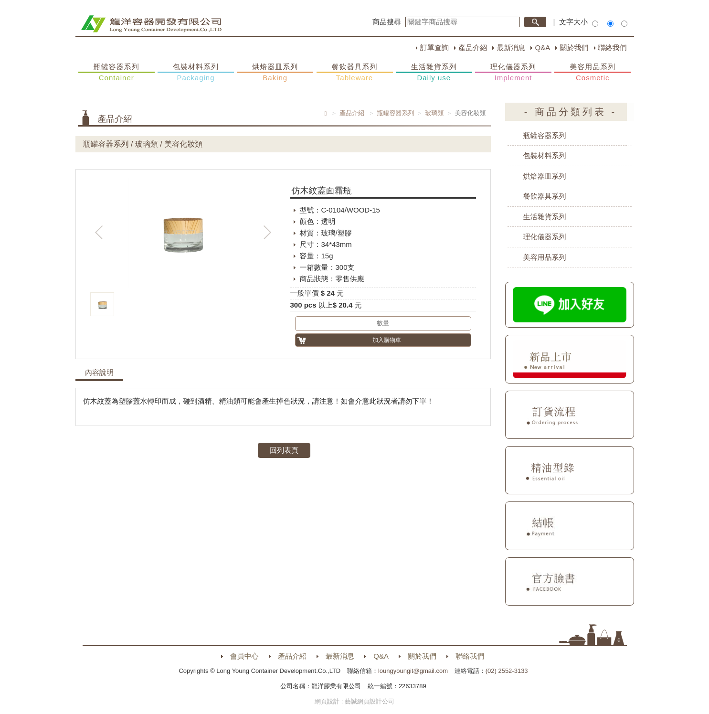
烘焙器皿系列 (275, 73)
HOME (151, 24)
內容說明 (99, 372)
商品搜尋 (386, 22)
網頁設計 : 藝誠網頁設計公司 (354, 701)
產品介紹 (472, 47)
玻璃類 (434, 113)
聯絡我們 (612, 47)
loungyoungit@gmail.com (413, 670)
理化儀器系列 (513, 73)
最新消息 (511, 47)
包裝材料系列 (196, 73)
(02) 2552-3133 (507, 670)
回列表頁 (284, 450)
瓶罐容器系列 (116, 73)
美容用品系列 (592, 73)
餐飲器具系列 (355, 73)
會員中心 (244, 656)
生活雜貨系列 (434, 73)
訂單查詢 (434, 47)
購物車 (643, 123)
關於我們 (574, 47)
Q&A (542, 47)
